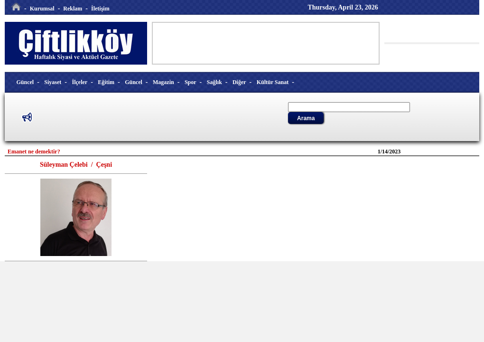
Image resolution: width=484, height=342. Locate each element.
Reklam (72, 8)
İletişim (100, 8)
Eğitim (106, 82)
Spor (190, 82)
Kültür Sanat (273, 82)
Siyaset (52, 82)
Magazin (163, 82)
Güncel (25, 82)
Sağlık (214, 82)
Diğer (239, 82)
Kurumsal (42, 8)
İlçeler (80, 82)
